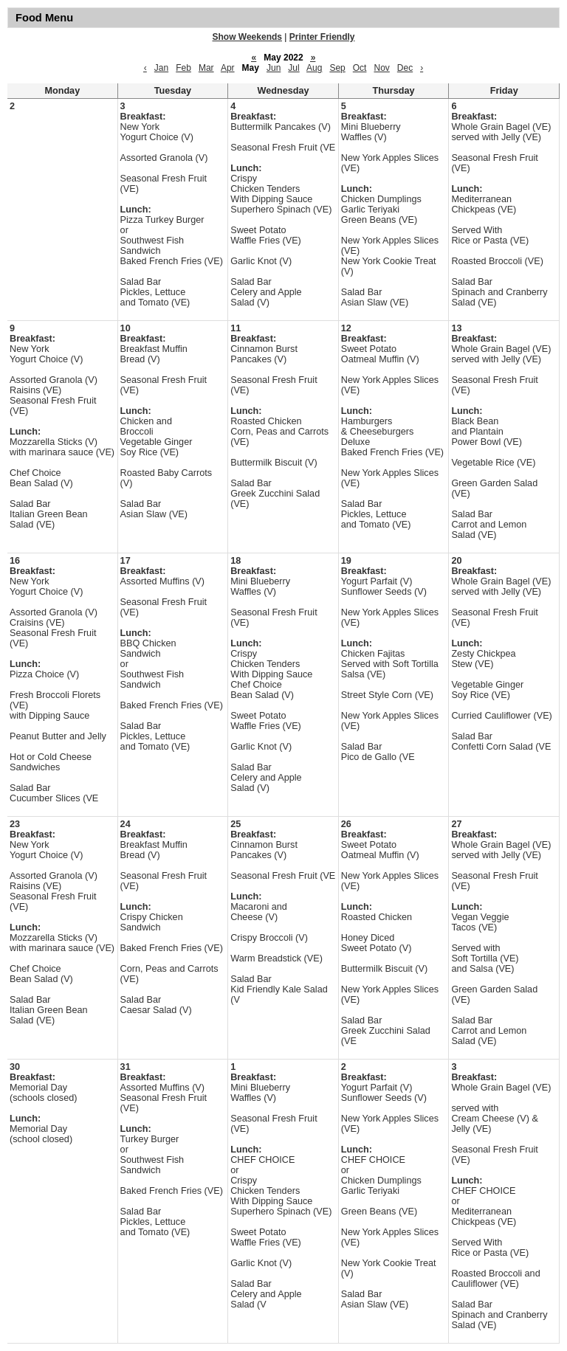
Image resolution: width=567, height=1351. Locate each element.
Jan (161, 68)
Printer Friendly (322, 37)
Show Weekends (247, 37)
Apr (228, 68)
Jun (274, 68)
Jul (293, 68)
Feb (183, 68)
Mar (206, 68)
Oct (360, 68)
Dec (405, 68)
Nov (381, 68)
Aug (314, 68)
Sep (337, 68)
